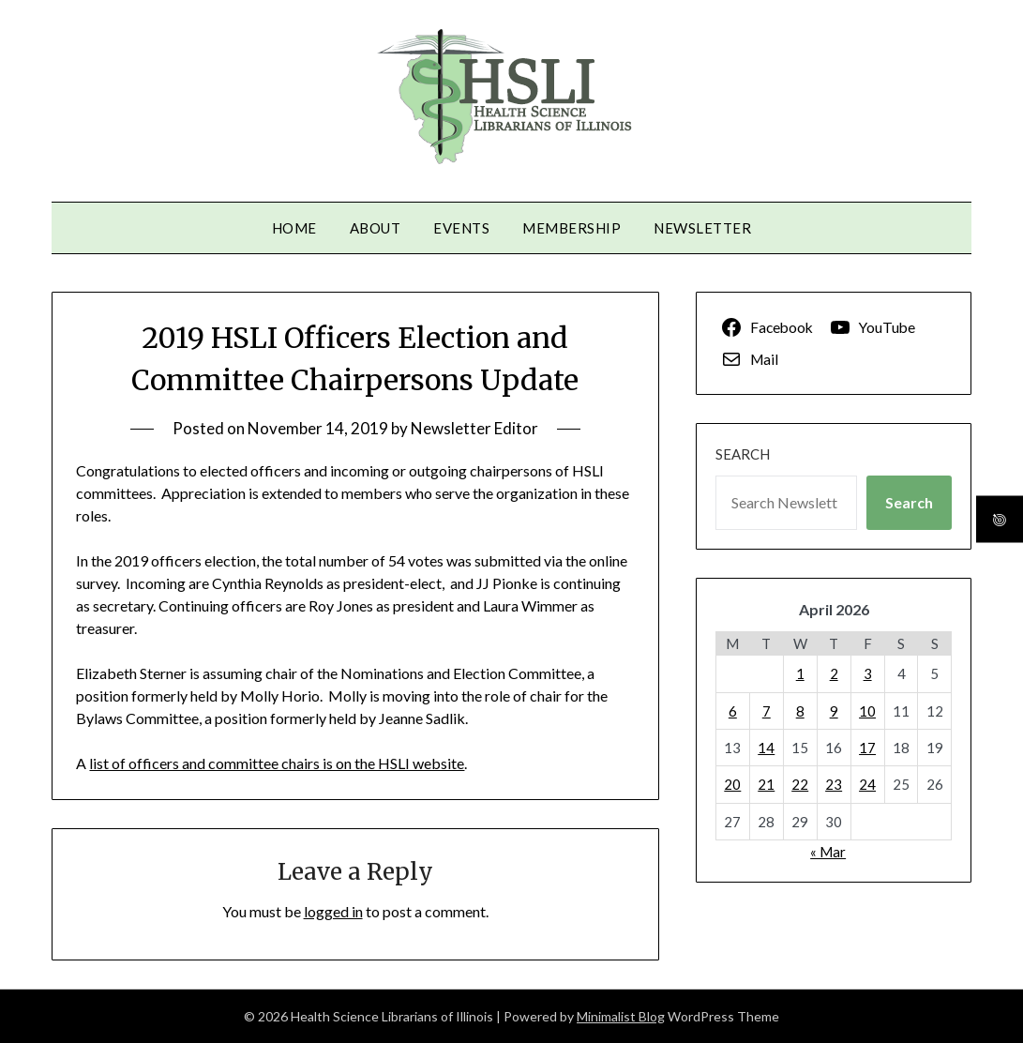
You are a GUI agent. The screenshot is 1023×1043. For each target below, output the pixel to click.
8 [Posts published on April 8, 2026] (800, 711)
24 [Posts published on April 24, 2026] (867, 784)
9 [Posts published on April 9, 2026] (834, 711)
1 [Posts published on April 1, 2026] (800, 673)
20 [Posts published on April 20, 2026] (732, 784)
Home (294, 227)
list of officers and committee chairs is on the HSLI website (276, 763)
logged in (333, 911)
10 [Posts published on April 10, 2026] (867, 711)
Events (461, 227)
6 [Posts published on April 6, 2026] (733, 711)
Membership (571, 227)
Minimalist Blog (621, 1016)
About (375, 227)
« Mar (828, 851)
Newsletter (702, 227)
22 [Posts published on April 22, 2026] (799, 784)
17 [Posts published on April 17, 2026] (867, 747)
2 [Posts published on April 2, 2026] (834, 673)
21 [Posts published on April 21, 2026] (766, 784)
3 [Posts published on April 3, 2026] (868, 673)
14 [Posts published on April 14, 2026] (766, 747)
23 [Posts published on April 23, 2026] (833, 784)
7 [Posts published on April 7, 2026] (766, 711)
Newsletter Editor (474, 428)
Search (742, 454)
